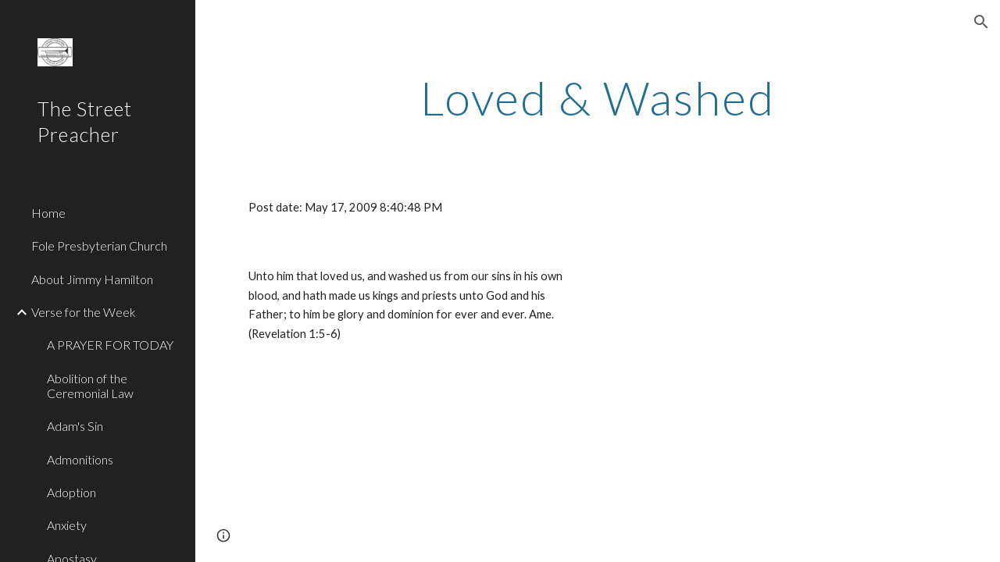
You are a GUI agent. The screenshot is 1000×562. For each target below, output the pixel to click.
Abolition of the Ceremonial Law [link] (90, 385)
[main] (598, 98)
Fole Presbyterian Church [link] (99, 245)
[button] (981, 22)
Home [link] (48, 212)
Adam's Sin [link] (75, 425)
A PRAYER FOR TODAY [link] (110, 344)
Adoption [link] (71, 492)
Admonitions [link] (80, 459)
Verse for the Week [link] (83, 311)
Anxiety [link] (67, 525)
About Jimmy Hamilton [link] (92, 279)
